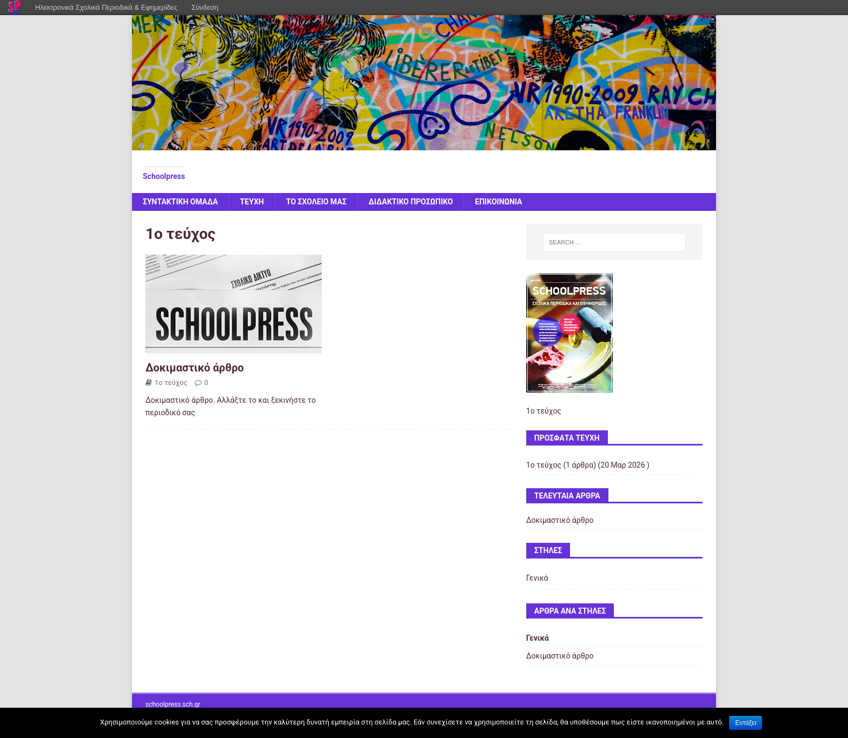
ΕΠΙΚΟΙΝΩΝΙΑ (498, 201)
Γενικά (537, 578)
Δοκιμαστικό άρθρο (194, 367)
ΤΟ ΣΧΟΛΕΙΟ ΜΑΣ (316, 201)
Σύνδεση (204, 7)
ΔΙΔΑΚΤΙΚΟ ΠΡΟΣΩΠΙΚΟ (411, 201)
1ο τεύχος (171, 382)
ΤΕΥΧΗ (252, 201)
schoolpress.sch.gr (172, 704)
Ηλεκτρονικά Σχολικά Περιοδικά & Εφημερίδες (106, 7)
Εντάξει (745, 723)
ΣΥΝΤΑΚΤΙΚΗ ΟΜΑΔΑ (180, 201)
